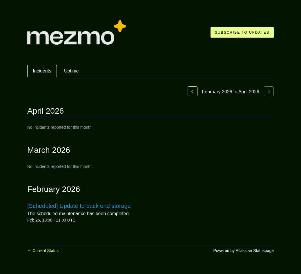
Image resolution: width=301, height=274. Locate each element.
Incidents (42, 70)
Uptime (71, 70)
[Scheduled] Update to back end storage (79, 206)
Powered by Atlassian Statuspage (243, 250)
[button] (242, 32)
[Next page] (269, 91)
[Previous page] (192, 91)
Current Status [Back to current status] (43, 250)
